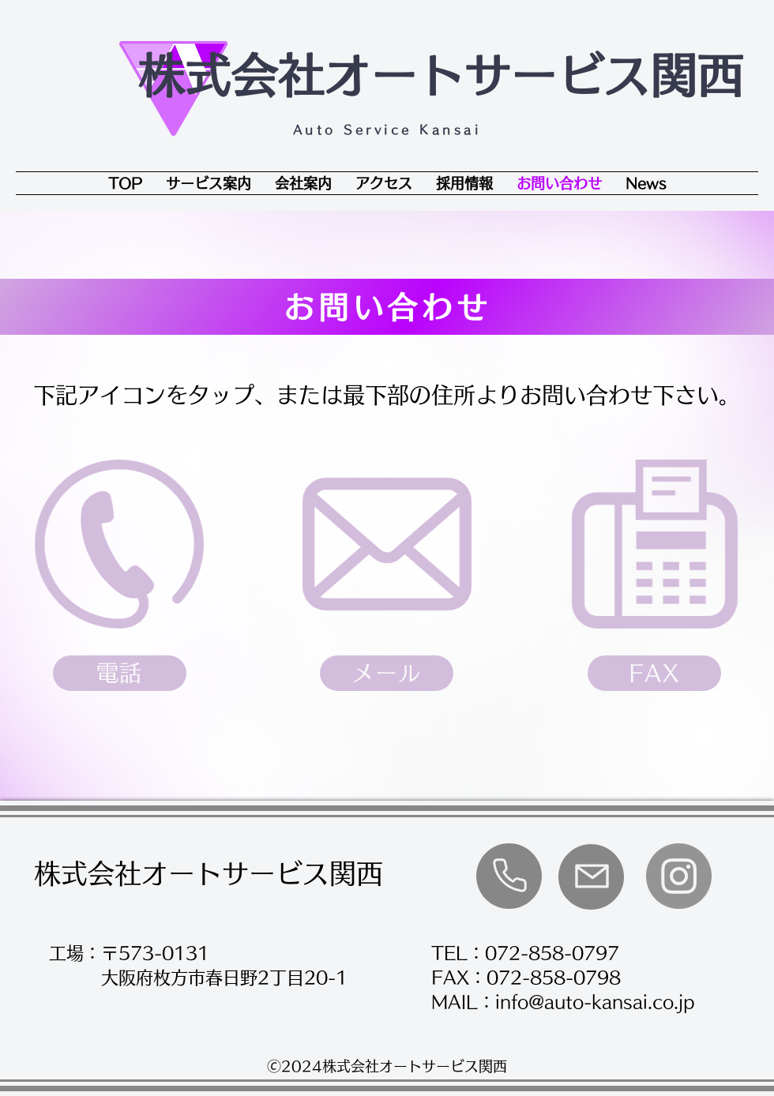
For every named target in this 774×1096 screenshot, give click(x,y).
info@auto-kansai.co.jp (595, 1002)
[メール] (386, 673)
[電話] (119, 673)
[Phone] (509, 875)
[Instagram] (679, 876)
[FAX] (654, 673)
